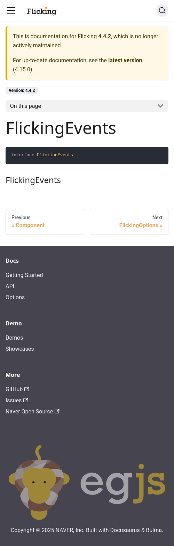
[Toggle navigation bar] (11, 10)
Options (15, 297)
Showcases (20, 349)
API (10, 286)
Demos (14, 337)
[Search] (162, 10)
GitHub (17, 389)
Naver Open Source (33, 411)
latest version (125, 60)
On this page (25, 106)
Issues (17, 400)
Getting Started (24, 275)
